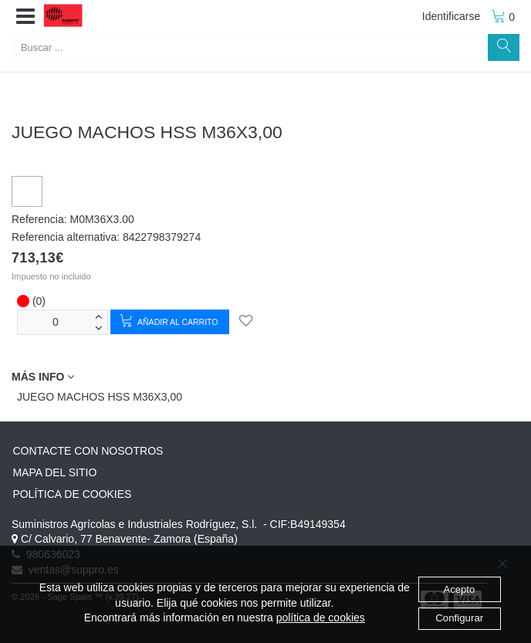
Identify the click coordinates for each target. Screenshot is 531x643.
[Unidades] (55, 322)
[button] (25, 17)
